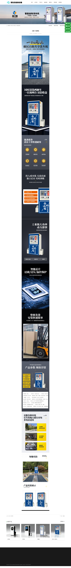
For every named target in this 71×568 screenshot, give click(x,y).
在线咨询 (68, 23)
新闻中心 (50, 2)
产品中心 (40, 2)
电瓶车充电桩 (56, 25)
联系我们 (60, 2)
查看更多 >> (62, 521)
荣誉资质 (55, 2)
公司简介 (36, 2)
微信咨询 (68, 26)
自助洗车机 (18, 25)
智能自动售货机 (62, 25)
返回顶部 (68, 31)
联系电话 (68, 28)
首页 (32, 2)
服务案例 (45, 2)
